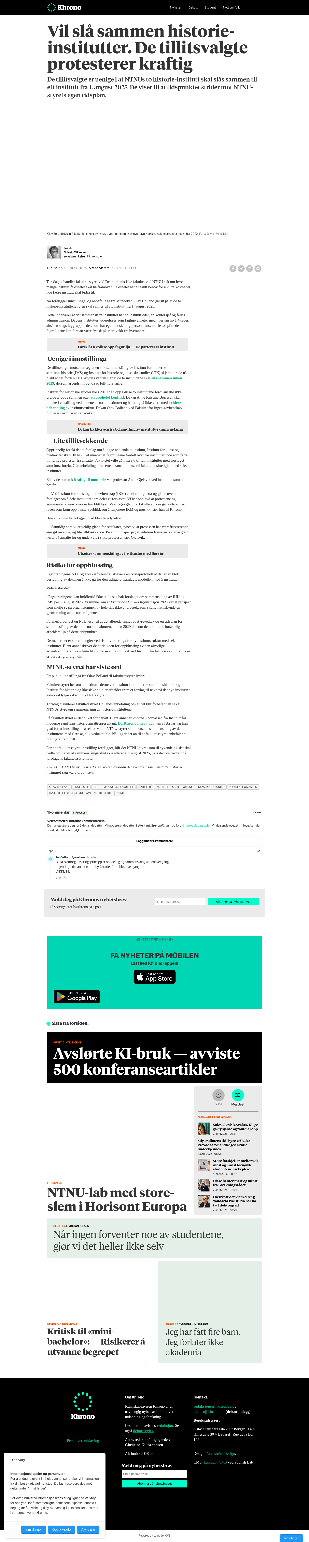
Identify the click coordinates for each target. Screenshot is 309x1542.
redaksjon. (165, 1425)
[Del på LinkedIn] (249, 268)
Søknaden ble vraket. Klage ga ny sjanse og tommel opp (235, 1126)
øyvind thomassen (243, 787)
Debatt (193, 9)
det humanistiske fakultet (114, 787)
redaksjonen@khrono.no (214, 1406)
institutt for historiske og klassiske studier (190, 787)
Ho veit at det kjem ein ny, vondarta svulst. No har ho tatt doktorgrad (234, 1200)
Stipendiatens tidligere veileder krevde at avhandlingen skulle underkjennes (224, 1144)
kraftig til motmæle (90, 479)
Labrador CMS (215, 1462)
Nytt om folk (231, 9)
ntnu (120, 793)
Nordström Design (221, 1453)
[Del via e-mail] (257, 268)
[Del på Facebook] (232, 268)
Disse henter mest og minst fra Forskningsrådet (235, 1182)
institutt (81, 787)
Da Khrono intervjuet (136, 723)
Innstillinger (291, 1538)
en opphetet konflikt (107, 397)
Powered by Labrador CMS (154, 1535)
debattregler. (143, 1431)
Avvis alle (88, 1529)
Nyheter (175, 9)
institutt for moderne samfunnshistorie (80, 793)
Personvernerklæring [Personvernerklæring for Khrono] (83, 1440)
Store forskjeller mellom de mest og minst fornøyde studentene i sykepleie (235, 1164)
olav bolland (59, 787)
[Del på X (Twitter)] (241, 268)
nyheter (144, 787)
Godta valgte (61, 1529)
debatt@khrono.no (209, 1411)
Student (210, 9)
